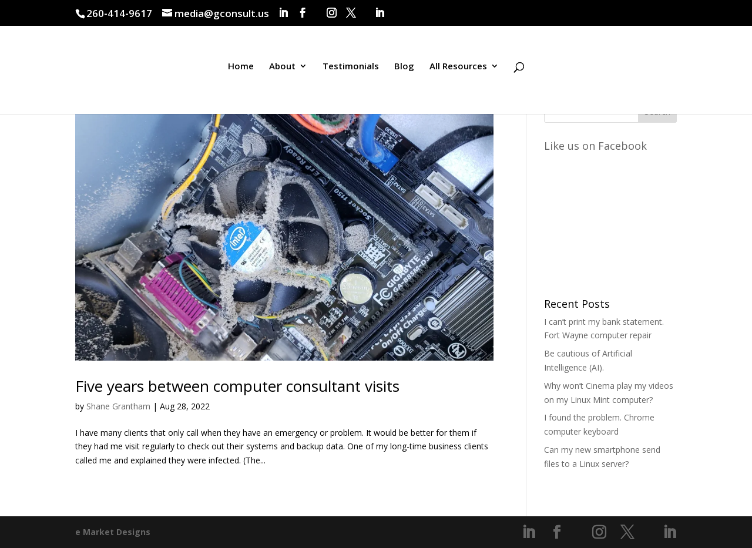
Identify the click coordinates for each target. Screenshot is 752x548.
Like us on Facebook (595, 146)
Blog (404, 67)
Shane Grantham (118, 406)
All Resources (458, 67)
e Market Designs (112, 531)
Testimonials (351, 67)
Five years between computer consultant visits (237, 385)
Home (241, 67)
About (282, 67)
